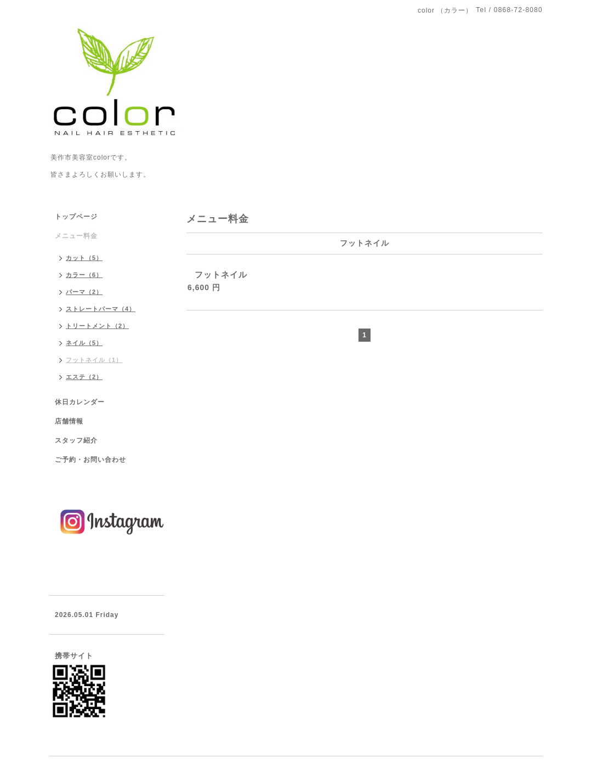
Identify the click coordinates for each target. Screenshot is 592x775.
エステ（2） (84, 377)
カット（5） (84, 257)
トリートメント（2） (97, 326)
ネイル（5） (84, 343)
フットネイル (221, 274)
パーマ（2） (84, 291)
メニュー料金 (76, 236)
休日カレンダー (80, 402)
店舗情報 (69, 421)
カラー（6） (84, 274)
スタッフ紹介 (76, 440)
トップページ (76, 216)
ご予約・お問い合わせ (90, 459)
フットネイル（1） (94, 360)
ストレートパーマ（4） (100, 309)
